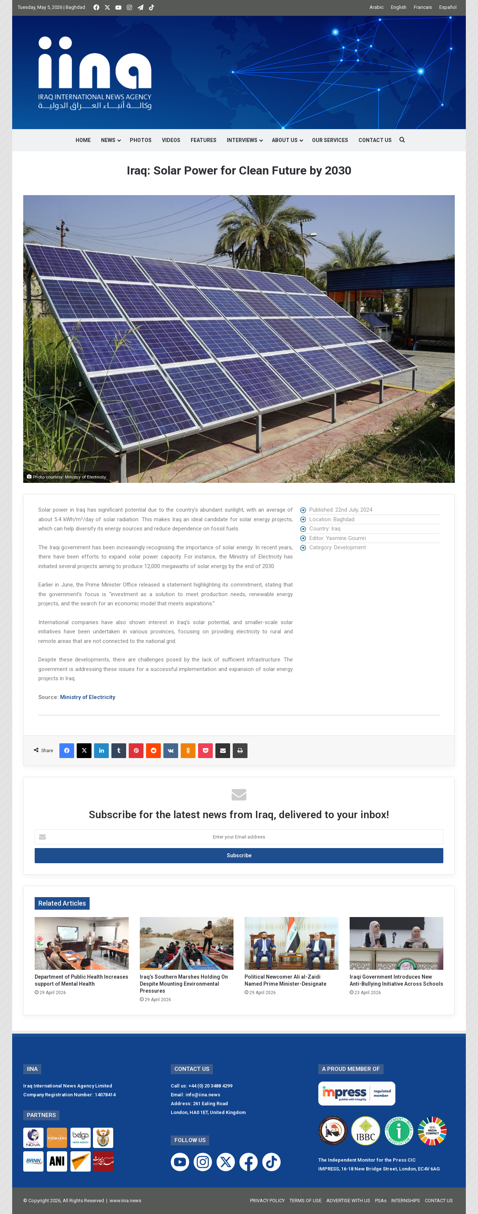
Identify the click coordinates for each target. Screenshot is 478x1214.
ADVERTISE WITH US (348, 1200)
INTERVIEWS (242, 140)
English (398, 7)
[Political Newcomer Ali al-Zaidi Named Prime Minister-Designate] (292, 943)
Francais (423, 7)
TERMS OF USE (306, 1200)
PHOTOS (141, 140)
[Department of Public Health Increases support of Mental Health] (82, 943)
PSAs (381, 1200)
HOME (83, 140)
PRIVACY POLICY (267, 1200)
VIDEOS (171, 140)
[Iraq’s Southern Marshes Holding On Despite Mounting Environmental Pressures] (187, 943)
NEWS (108, 140)
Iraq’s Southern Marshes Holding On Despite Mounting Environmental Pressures (184, 984)
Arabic (377, 7)
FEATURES (204, 140)
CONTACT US (375, 140)
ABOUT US (285, 140)
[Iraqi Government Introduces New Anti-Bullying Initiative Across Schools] (397, 943)
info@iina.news (203, 1094)
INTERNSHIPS (405, 1200)
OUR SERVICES (330, 140)
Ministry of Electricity (87, 697)
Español (448, 7)
